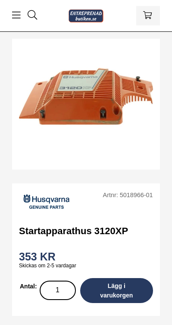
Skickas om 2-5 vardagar (47, 266)
